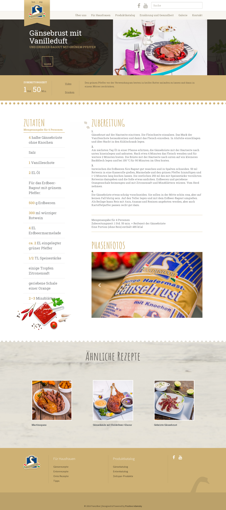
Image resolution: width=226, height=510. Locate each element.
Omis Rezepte (61, 476)
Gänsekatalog (120, 466)
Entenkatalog (120, 471)
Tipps (56, 480)
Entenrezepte (60, 471)
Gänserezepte (60, 466)
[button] (99, 285)
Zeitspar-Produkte (123, 476)
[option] (160, 47)
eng (40, 2)
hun (33, 2)
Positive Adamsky (133, 506)
